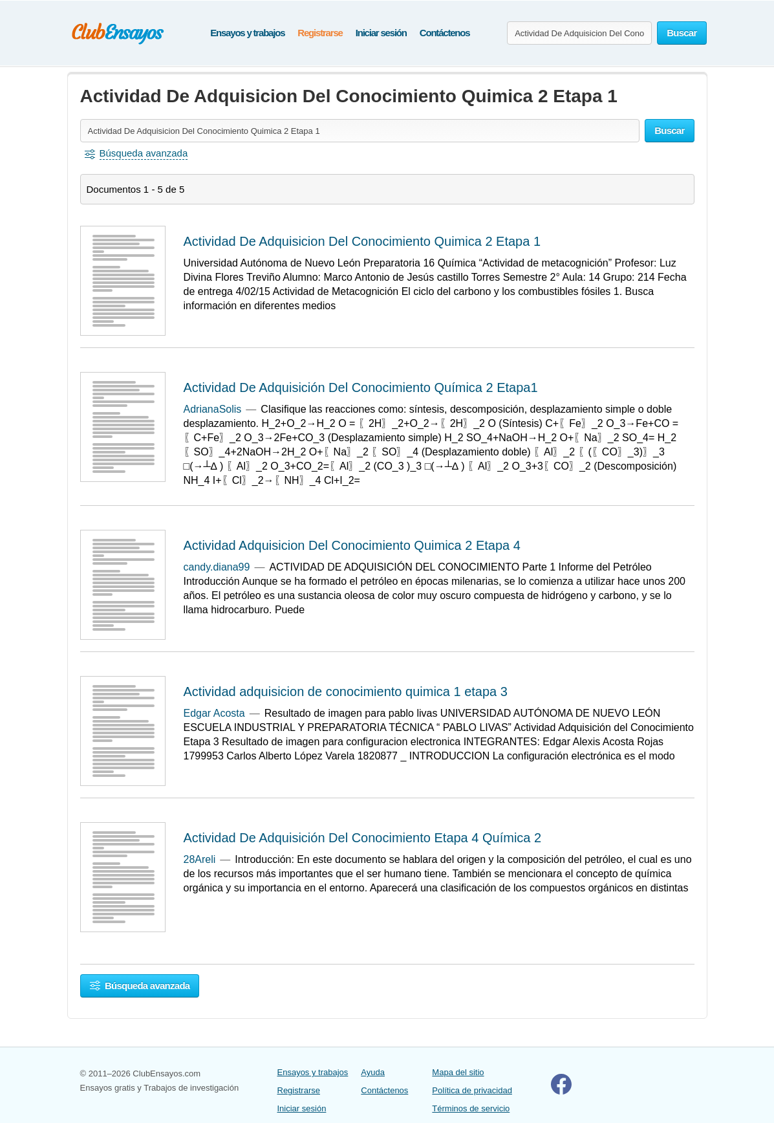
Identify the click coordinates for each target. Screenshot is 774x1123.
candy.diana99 (217, 567)
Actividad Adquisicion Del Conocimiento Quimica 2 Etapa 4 (352, 545)
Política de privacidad (472, 1090)
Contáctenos (445, 32)
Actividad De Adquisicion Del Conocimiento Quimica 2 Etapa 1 (362, 241)
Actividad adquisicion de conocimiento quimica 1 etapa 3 (346, 691)
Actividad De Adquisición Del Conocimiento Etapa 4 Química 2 (363, 838)
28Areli (200, 859)
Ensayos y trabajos (247, 32)
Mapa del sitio (458, 1072)
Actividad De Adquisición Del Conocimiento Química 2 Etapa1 (361, 387)
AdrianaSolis (213, 409)
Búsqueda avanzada (140, 985)
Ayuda (373, 1072)
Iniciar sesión (381, 32)
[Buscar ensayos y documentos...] (579, 33)
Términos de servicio (471, 1108)
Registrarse (319, 32)
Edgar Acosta (214, 713)
